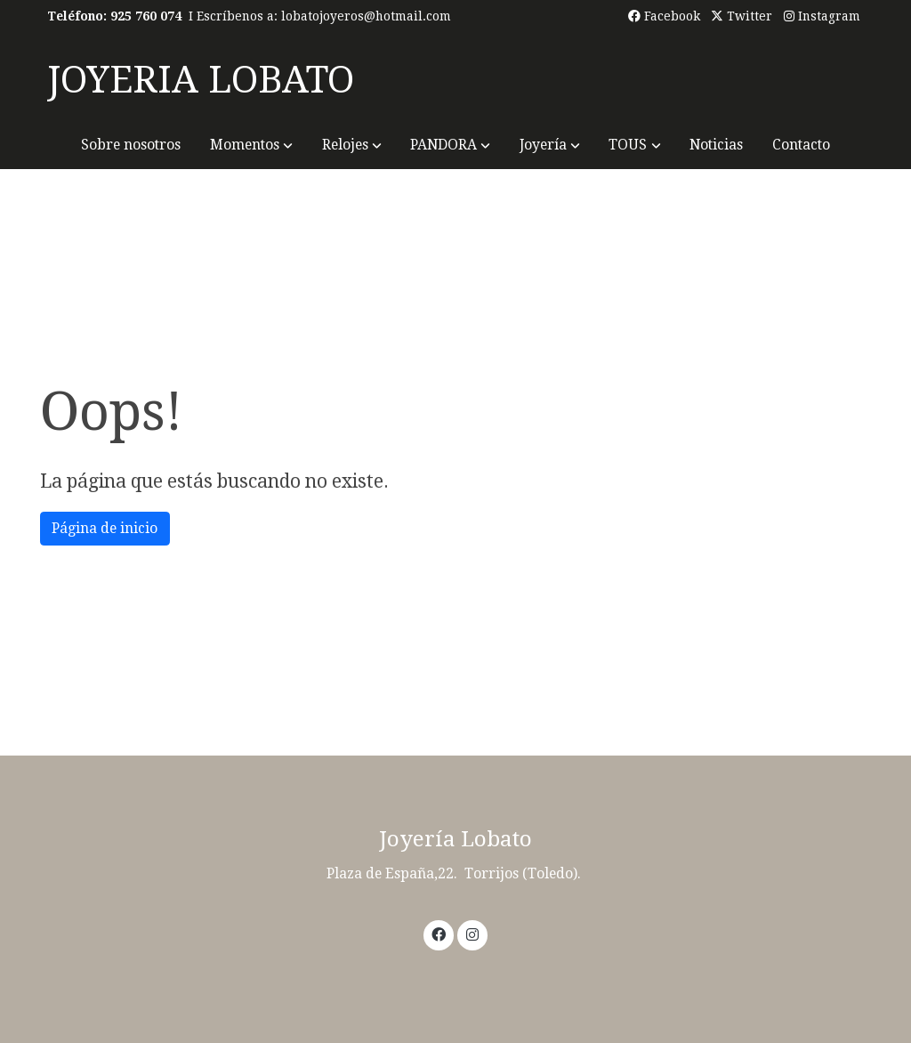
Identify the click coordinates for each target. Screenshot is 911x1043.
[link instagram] (472, 933)
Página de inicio (104, 528)
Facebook (664, 16)
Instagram (822, 16)
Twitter (741, 16)
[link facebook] (439, 933)
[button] (251, 144)
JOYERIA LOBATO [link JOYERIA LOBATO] (200, 79)
